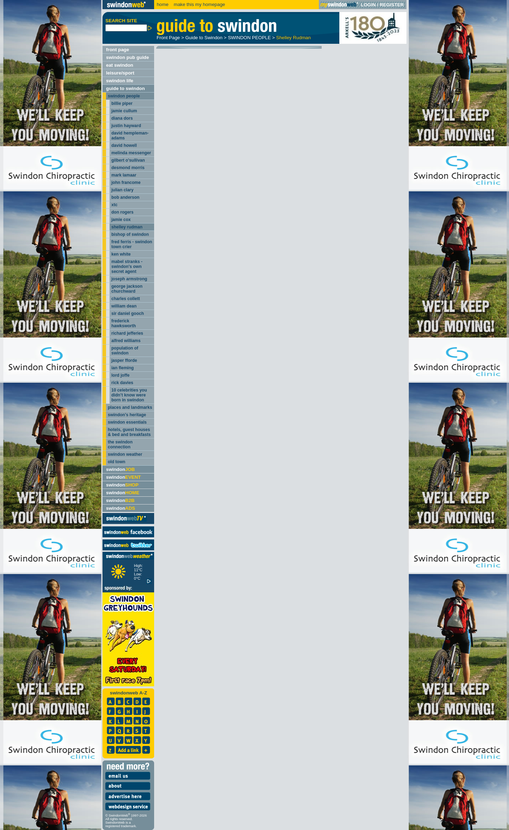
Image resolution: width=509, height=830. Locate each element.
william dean (123, 306)
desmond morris (128, 167)
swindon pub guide (127, 57)
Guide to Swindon (203, 37)
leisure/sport (120, 73)
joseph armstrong (129, 278)
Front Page (168, 37)
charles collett (125, 298)
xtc (114, 204)
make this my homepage (198, 4)
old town (116, 461)
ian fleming (122, 367)
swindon (120, 469)
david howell (124, 145)
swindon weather (125, 454)
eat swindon (119, 65)
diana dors (122, 118)
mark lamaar (123, 175)
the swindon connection (120, 444)
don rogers (122, 212)
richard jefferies (127, 333)
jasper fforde (124, 360)
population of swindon (124, 351)
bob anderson (125, 197)
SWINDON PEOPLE (249, 37)
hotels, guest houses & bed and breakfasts (129, 432)
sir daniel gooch (127, 313)
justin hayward (126, 125)
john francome (126, 182)
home (162, 4)
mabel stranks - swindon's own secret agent (126, 266)
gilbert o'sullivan (128, 160)
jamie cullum (124, 110)
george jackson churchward (126, 289)
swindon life (119, 80)
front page (117, 49)
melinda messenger (131, 152)
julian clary (122, 189)
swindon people (124, 96)
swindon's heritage (127, 414)
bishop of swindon (130, 234)
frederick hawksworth (123, 323)
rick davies (122, 382)
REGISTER (392, 4)
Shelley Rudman (293, 37)
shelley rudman (126, 227)
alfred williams (126, 340)
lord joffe (120, 375)
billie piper (122, 103)
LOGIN (368, 4)
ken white (121, 254)
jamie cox (121, 219)
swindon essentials (127, 422)
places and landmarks (130, 407)
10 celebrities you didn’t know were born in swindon (129, 395)
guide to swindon (125, 88)
